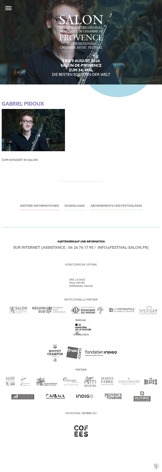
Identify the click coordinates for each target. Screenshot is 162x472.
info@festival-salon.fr (122, 247)
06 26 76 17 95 (80, 247)
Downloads (75, 206)
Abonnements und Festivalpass (116, 206)
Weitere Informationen (39, 206)
